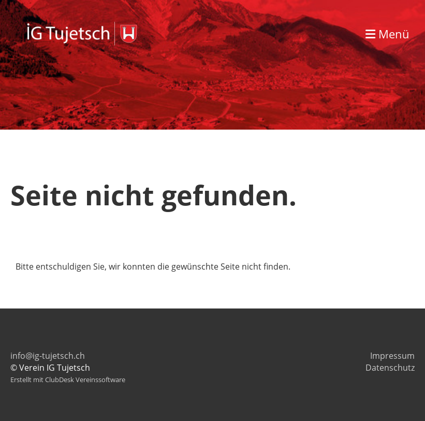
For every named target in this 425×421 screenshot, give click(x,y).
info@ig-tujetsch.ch (47, 355)
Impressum (392, 355)
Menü (387, 33)
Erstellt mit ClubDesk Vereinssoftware (67, 379)
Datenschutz (390, 367)
